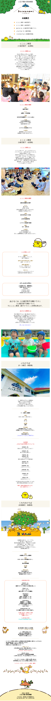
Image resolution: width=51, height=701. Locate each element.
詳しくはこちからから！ (25, 325)
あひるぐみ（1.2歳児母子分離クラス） (25, 28)
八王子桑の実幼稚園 (25, 2)
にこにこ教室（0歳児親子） (22, 22)
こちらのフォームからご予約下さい (25, 435)
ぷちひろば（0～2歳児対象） (23, 31)
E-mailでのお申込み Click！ (25, 619)
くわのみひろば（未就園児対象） (24, 34)
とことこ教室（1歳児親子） (22, 25)
